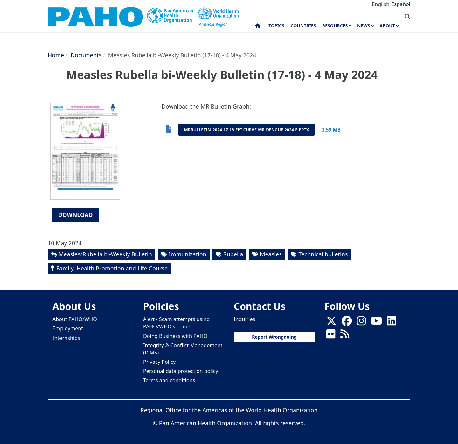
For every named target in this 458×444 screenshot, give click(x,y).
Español (400, 4)
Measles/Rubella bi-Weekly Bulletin (105, 254)
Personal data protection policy (180, 371)
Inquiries (244, 319)
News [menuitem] (363, 26)
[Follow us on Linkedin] (391, 322)
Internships (66, 337)
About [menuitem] (387, 26)
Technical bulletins (323, 254)
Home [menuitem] (257, 27)
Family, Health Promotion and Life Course (112, 268)
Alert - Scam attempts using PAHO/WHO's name (176, 323)
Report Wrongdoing (274, 337)
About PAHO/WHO (74, 319)
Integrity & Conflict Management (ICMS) (182, 349)
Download (75, 214)
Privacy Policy (159, 361)
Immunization (187, 254)
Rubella (233, 254)
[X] (331, 322)
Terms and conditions (169, 380)
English (380, 4)
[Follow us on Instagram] (361, 322)
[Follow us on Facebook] (347, 322)
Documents (86, 55)
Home (56, 55)
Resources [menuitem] (335, 26)
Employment (67, 328)
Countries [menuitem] (303, 26)
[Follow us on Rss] (344, 336)
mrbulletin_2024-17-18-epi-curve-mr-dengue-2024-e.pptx (246, 129)
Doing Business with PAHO (175, 336)
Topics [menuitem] (276, 26)
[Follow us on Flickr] (330, 336)
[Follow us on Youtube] (376, 322)
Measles (271, 254)
